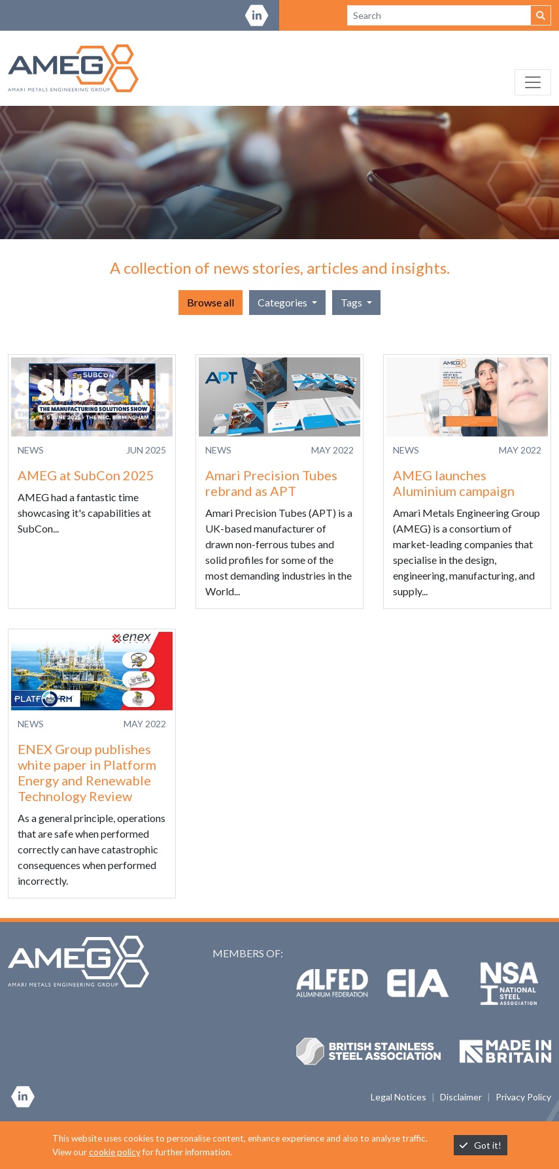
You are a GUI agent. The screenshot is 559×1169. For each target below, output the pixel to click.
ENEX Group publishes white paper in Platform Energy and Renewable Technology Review (87, 772)
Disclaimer (461, 1096)
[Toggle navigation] (533, 82)
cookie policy (115, 1152)
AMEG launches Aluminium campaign (454, 483)
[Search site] (439, 15)
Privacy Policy (523, 1096)
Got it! (480, 1145)
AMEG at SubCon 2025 (86, 475)
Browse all (210, 302)
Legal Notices (398, 1096)
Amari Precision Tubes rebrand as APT (271, 483)
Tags (352, 302)
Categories (283, 302)
